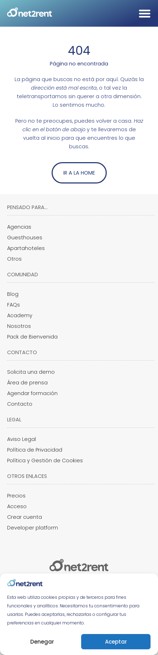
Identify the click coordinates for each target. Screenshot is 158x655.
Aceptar (116, 641)
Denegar (42, 641)
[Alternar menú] (144, 13)
